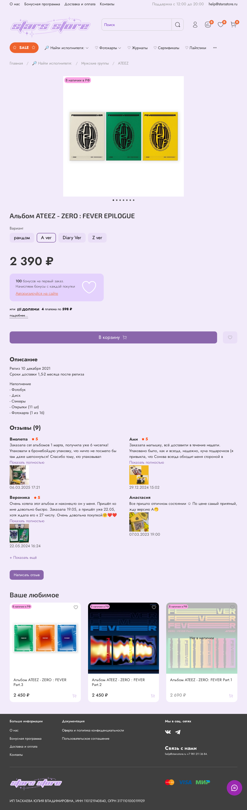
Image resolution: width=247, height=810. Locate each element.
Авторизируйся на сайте (37, 293)
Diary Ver (72, 237)
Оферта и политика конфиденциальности (93, 730)
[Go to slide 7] (133, 200)
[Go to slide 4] (123, 200)
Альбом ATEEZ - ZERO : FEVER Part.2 (118, 682)
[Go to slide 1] (113, 200)
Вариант (16, 228)
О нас (15, 4)
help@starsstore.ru (223, 4)
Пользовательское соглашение (85, 738)
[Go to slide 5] (127, 200)
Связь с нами (181, 748)
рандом (22, 237)
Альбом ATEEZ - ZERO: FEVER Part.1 (201, 680)
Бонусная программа (42, 4)
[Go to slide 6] (130, 200)
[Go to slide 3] (120, 200)
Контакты (107, 4)
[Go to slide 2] (116, 200)
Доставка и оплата (80, 4)
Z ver (97, 237)
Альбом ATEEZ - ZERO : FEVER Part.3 (40, 682)
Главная (16, 63)
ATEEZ (123, 63)
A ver (46, 237)
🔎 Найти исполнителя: (52, 63)
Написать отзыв (27, 575)
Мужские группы (95, 63)
